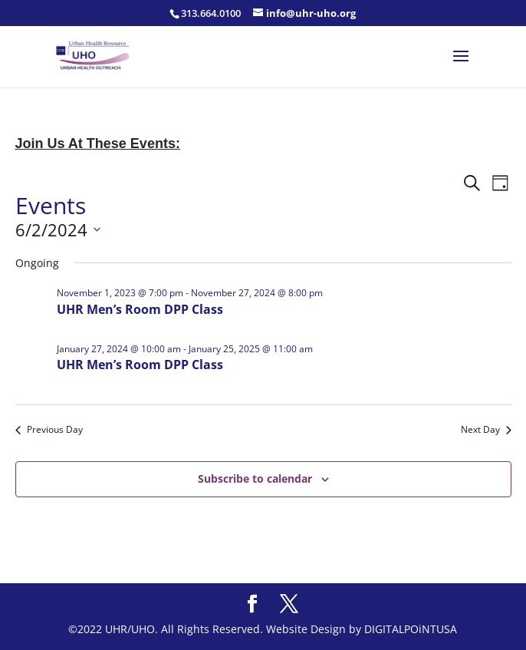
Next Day (486, 430)
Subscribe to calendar (255, 478)
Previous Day (49, 430)
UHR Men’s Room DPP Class (140, 309)
